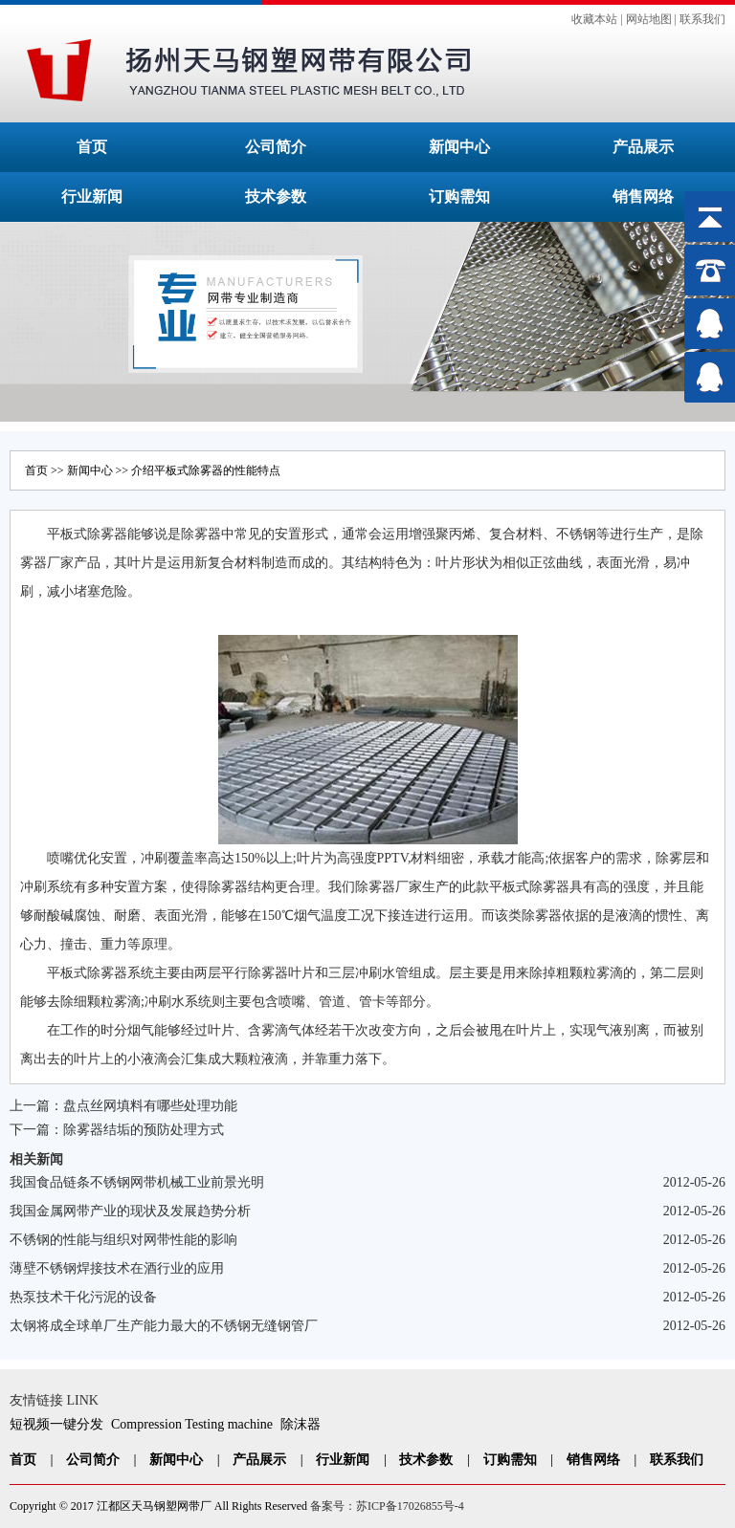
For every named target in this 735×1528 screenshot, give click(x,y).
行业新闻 (91, 196)
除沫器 (300, 1424)
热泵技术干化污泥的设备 (83, 1297)
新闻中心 (459, 147)
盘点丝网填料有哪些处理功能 (150, 1106)
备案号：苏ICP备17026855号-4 (387, 1506)
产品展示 (643, 147)
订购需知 (459, 196)
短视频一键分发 (56, 1424)
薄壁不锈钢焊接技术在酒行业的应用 (117, 1268)
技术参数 (275, 196)
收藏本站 (594, 19)
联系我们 (702, 19)
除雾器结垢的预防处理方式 (143, 1130)
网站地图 (649, 19)
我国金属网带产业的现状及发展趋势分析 (130, 1211)
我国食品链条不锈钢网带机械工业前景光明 (137, 1182)
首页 (92, 147)
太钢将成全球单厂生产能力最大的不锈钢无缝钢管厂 (164, 1326)
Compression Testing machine (192, 1424)
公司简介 (275, 147)
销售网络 (643, 196)
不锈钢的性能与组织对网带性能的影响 (123, 1240)
